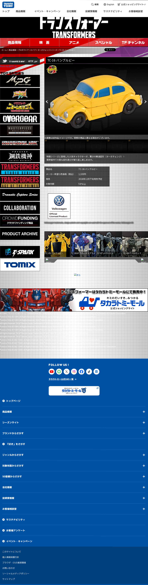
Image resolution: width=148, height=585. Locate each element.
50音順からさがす (12, 476)
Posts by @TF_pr (8, 66)
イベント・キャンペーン (19, 541)
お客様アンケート (15, 530)
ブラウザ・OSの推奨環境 (14, 562)
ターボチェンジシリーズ (47, 50)
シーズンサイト (10, 422)
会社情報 (7, 487)
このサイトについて (11, 551)
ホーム (4, 50)
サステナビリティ (15, 519)
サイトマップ (8, 579)
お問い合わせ (8, 568)
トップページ (13, 401)
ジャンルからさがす (13, 454)
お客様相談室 (9, 508)
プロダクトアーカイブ (27, 50)
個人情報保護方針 (10, 557)
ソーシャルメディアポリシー (15, 573)
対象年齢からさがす (13, 465)
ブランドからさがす (13, 433)
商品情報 (12, 50)
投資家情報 (8, 498)
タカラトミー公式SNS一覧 (61, 379)
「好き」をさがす (15, 444)
